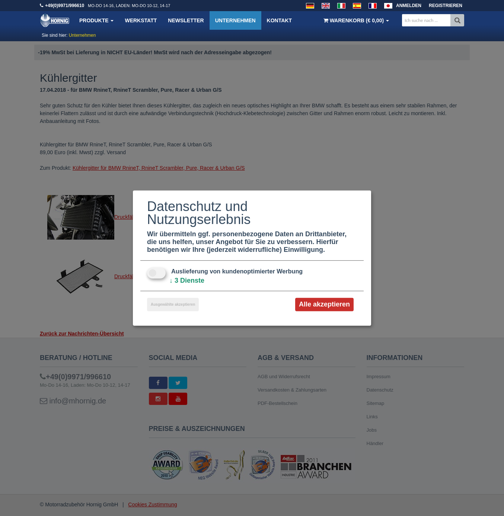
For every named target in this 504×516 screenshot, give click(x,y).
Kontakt (279, 20)
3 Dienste (186, 280)
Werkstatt (141, 20)
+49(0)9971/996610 (64, 5)
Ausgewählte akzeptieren (173, 304)
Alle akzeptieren (324, 304)
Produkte (96, 20)
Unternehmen (235, 20)
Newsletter (186, 20)
